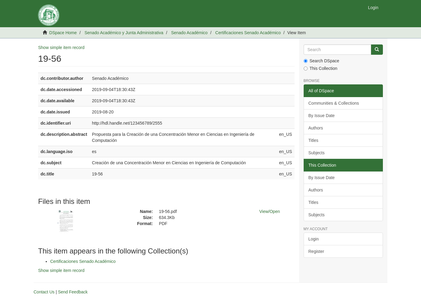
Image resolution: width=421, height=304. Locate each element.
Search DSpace (321, 60)
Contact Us (44, 291)
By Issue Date (321, 115)
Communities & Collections (333, 103)
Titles (313, 140)
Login (313, 239)
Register (316, 251)
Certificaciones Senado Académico (248, 32)
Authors (315, 128)
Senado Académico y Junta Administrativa (123, 32)
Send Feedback (73, 291)
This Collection (321, 68)
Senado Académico (189, 32)
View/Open (269, 211)
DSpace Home (63, 32)
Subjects (316, 152)
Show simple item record (61, 47)
